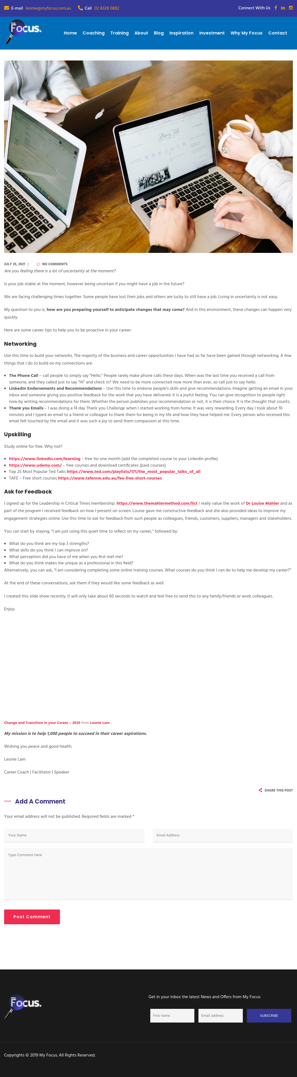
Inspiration (181, 33)
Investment (212, 33)
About (141, 33)
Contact (277, 33)
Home (70, 33)
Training (119, 33)
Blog (159, 33)
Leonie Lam (99, 723)
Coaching (94, 33)
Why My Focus (246, 33)
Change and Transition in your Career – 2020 (42, 723)
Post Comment (32, 917)
